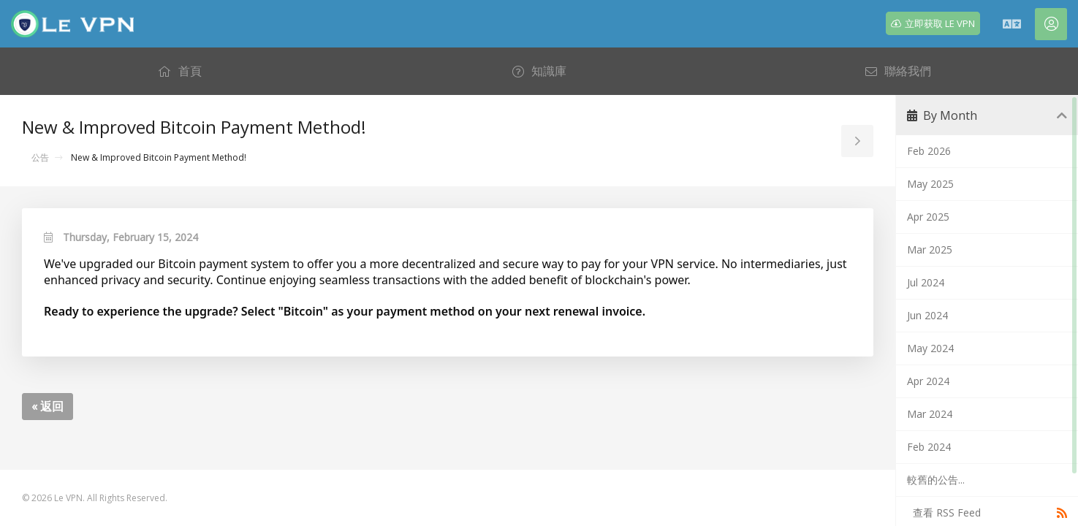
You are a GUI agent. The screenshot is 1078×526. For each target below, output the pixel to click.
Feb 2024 (929, 447)
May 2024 (930, 348)
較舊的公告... (936, 480)
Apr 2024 (928, 381)
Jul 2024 (925, 282)
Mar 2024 (929, 414)
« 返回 (47, 406)
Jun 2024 (927, 315)
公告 (40, 157)
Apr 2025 (928, 217)
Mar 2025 (929, 249)
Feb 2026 (929, 151)
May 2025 (930, 184)
